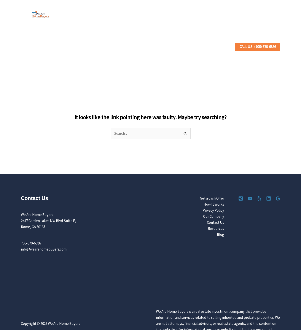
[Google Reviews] (277, 15)
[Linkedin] (268, 15)
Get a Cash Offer (212, 185)
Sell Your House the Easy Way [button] (66, 40)
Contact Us (214, 40)
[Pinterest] (239, 15)
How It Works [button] (110, 40)
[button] (89, 40)
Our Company (213, 203)
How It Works (214, 191)
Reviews (159, 40)
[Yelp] (258, 15)
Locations (138, 40)
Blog (220, 221)
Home (29, 40)
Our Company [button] (185, 40)
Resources (216, 215)
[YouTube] (249, 15)
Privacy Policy (213, 197)
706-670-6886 (31, 230)
